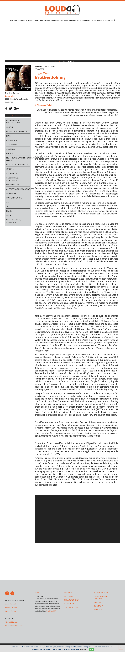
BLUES (8, 136)
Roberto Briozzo (11, 607)
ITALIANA (10, 169)
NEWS (79, 20)
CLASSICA (10, 149)
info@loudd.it (51, 611)
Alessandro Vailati (44, 105)
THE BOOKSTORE (57, 20)
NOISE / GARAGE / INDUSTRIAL (13, 221)
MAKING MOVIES (70, 20)
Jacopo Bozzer (10, 611)
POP (8, 202)
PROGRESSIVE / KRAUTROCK (12, 179)
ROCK (8, 215)
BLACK (9, 211)
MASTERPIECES (12, 185)
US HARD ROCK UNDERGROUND (13, 121)
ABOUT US (109, 20)
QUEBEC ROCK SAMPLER (16, 131)
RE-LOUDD (21, 20)
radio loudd (70, 604)
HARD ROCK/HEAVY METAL (17, 165)
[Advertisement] (62, 41)
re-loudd (68, 596)
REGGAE (9, 127)
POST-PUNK (11, 193)
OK (91, 649)
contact (98, 606)
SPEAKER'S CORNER (32, 20)
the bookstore (71, 607)
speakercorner (71, 600)
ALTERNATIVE (12, 145)
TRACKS (93, 20)
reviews (68, 593)
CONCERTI (86, 20)
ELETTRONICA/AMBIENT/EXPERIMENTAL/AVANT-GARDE (18, 159)
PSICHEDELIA (11, 173)
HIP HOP (9, 153)
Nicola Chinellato (11, 622)
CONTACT (101, 20)
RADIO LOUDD (45, 20)
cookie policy (83, 649)
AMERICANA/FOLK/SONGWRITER (18, 189)
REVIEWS (13, 20)
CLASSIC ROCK (12, 140)
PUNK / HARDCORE (14, 198)
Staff (37, 593)
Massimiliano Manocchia (14, 626)
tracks (97, 602)
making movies (101, 593)
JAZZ (8, 207)
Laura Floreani (10, 604)
